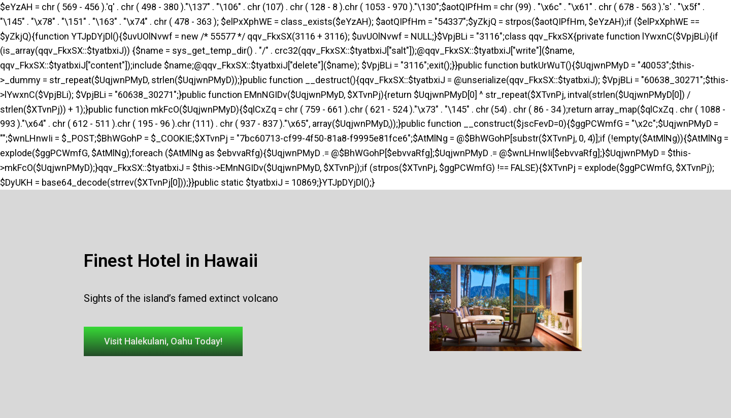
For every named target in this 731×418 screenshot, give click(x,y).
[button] (163, 341)
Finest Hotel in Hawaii (171, 261)
